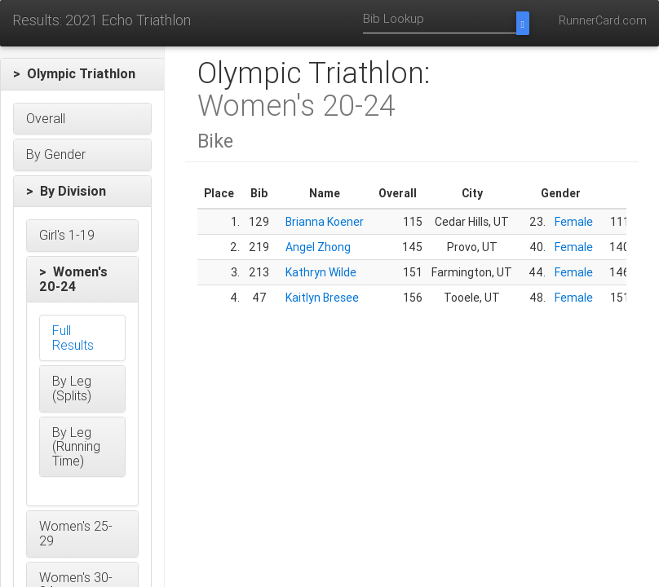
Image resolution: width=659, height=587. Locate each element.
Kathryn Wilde (320, 272)
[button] (82, 74)
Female (574, 221)
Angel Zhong (318, 247)
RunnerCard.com (603, 20)
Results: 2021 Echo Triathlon (101, 20)
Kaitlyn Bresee (322, 297)
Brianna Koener (324, 221)
